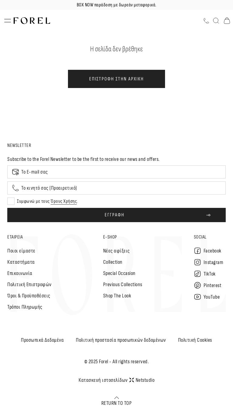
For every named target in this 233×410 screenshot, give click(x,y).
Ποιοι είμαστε (21, 251)
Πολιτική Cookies (195, 340)
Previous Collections (122, 284)
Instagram (209, 262)
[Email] (116, 171)
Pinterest (207, 285)
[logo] (32, 20)
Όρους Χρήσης (64, 201)
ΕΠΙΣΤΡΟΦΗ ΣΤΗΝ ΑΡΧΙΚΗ (116, 79)
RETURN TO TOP (116, 400)
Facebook (207, 250)
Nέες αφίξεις (116, 251)
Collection (113, 262)
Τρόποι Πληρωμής (24, 307)
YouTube (207, 296)
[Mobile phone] (116, 188)
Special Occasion (119, 273)
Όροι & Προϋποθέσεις (28, 296)
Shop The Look (117, 296)
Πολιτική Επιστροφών (29, 284)
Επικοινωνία (19, 273)
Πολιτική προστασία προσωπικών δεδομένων (121, 340)
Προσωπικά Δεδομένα (42, 340)
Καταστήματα (21, 262)
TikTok (205, 273)
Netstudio (142, 380)
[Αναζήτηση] (216, 21)
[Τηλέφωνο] (206, 21)
